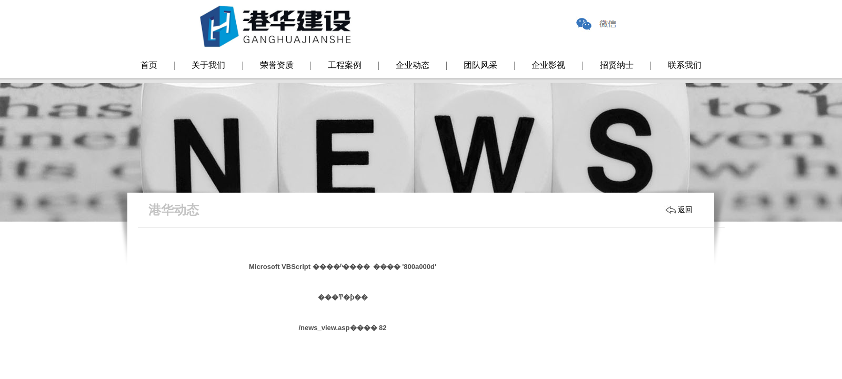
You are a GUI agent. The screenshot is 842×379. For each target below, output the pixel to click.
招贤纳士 (617, 65)
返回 (685, 210)
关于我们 (208, 65)
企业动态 (412, 65)
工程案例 (345, 65)
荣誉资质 (277, 65)
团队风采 (480, 65)
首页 (149, 65)
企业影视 (548, 65)
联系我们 (684, 65)
